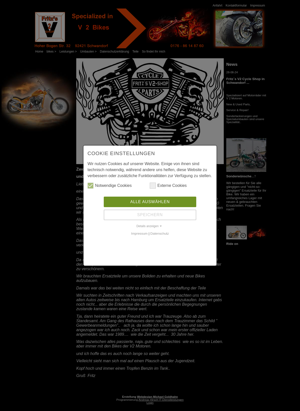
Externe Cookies (168, 185)
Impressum (139, 233)
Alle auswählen (150, 201)
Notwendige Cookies (110, 185)
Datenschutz (159, 233)
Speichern (150, 214)
